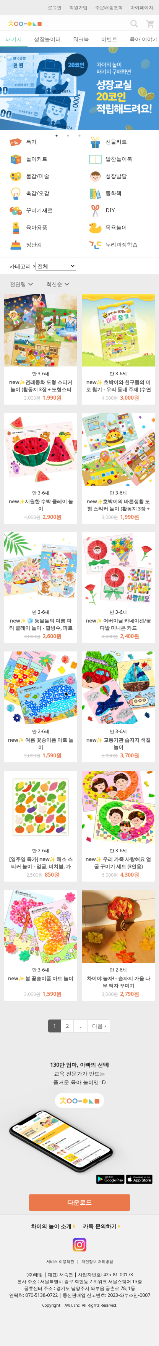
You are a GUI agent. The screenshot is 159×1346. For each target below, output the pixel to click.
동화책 (113, 193)
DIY (110, 210)
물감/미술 (37, 175)
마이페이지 (141, 7)
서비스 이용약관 (60, 1261)
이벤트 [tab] (109, 39)
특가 (31, 141)
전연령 (21, 284)
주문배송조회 (109, 7)
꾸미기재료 (39, 210)
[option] (79, 88)
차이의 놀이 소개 (51, 1226)
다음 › (99, 1025)
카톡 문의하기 (100, 1226)
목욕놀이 (116, 227)
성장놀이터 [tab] (47, 39)
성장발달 (116, 175)
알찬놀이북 (118, 158)
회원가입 (78, 7)
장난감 (34, 244)
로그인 (55, 7)
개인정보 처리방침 (97, 1261)
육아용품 (36, 227)
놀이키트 (36, 158)
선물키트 (116, 141)
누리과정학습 (121, 244)
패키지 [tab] (14, 39)
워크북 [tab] (81, 39)
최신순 (58, 284)
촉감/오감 (37, 193)
